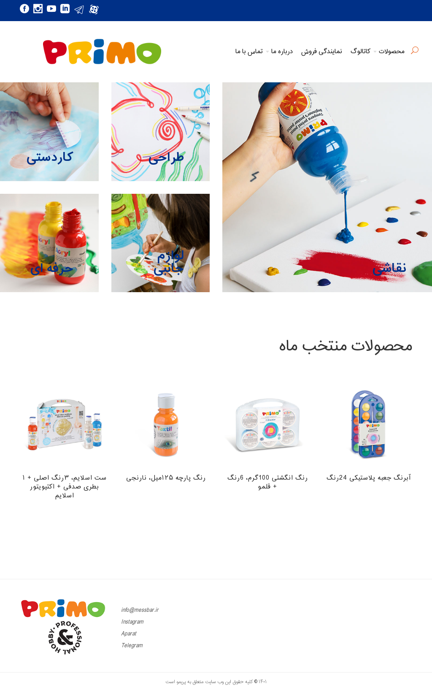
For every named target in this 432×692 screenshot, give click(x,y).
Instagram (132, 622)
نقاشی (389, 269)
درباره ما (282, 51)
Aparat (128, 634)
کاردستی (49, 158)
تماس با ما (249, 51)
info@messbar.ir (140, 610)
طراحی (166, 158)
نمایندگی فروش (321, 51)
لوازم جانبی (168, 262)
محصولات (392, 51)
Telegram (132, 645)
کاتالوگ (360, 51)
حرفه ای (51, 269)
